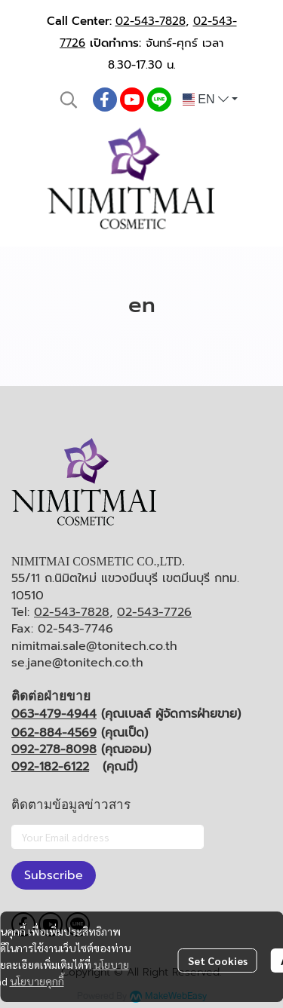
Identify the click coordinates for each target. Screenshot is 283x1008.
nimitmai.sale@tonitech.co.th (94, 646)
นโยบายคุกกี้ (37, 981)
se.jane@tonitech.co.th (77, 663)
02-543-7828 (150, 21)
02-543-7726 (154, 612)
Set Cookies (218, 960)
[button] (69, 99)
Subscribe (53, 875)
